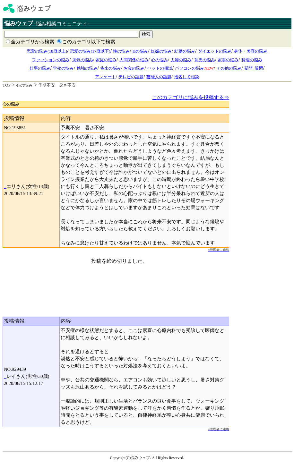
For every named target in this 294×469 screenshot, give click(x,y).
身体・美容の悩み (250, 51)
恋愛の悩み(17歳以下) (90, 51)
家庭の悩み (106, 59)
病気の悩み (82, 59)
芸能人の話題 (158, 76)
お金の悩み (134, 68)
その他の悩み (228, 68)
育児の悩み (204, 59)
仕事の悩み (40, 68)
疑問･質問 (253, 68)
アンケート (105, 76)
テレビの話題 (130, 76)
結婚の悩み (184, 51)
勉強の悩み (87, 68)
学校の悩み (63, 68)
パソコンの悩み (189, 68)
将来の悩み (110, 68)
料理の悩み (251, 59)
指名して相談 (186, 76)
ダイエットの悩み (214, 51)
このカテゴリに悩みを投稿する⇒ (190, 97)
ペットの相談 (159, 68)
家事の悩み (228, 59)
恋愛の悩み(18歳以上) (47, 51)
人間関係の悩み (134, 59)
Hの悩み (140, 51)
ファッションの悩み (50, 59)
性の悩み (121, 51)
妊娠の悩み (161, 51)
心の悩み (159, 59)
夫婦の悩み (180, 59)
